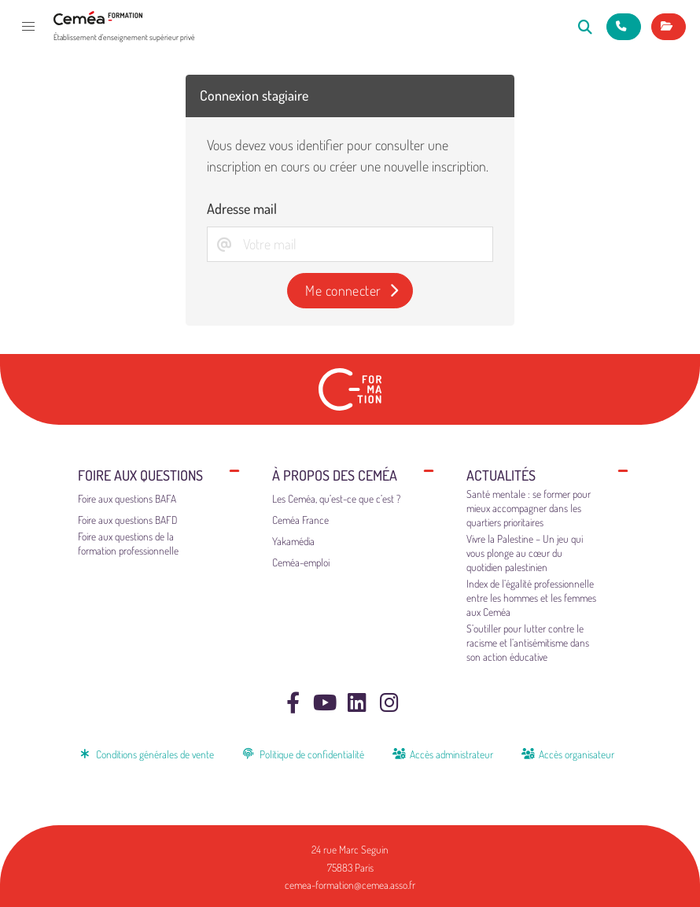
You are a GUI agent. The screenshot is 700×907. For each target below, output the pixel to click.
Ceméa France (300, 519)
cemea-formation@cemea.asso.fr (350, 884)
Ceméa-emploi (301, 562)
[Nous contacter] (623, 26)
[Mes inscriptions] (668, 26)
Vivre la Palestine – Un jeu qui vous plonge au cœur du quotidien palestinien (524, 552)
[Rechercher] (585, 26)
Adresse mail (242, 208)
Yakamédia (293, 541)
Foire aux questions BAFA (127, 498)
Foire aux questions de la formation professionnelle (128, 543)
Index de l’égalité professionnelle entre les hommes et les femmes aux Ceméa (531, 597)
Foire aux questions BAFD (128, 519)
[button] (28, 27)
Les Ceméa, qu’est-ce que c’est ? (336, 498)
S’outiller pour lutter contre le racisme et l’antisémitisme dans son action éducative (527, 642)
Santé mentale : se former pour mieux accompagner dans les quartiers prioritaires (528, 508)
